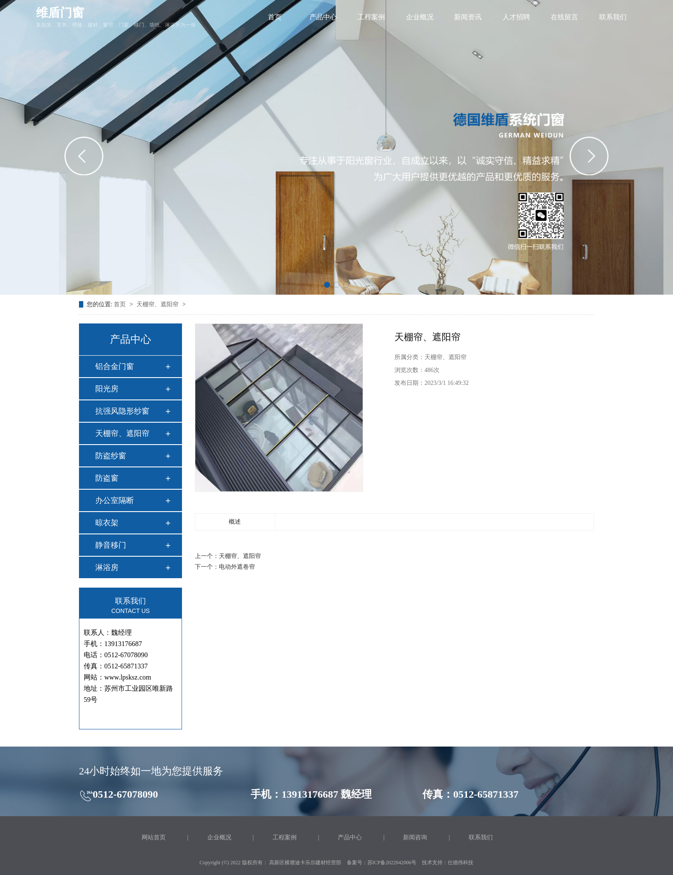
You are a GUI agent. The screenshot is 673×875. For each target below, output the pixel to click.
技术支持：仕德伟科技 (447, 863)
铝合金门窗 (114, 366)
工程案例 (371, 17)
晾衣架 (106, 522)
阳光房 (106, 388)
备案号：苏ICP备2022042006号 (382, 863)
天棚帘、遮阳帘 (158, 304)
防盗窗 (106, 478)
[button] (327, 285)
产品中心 (323, 17)
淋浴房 (106, 567)
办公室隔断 (114, 500)
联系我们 (613, 17)
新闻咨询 (415, 837)
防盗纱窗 (110, 455)
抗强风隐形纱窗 (122, 411)
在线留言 (564, 17)
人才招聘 (516, 17)
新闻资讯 (468, 17)
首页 (275, 17)
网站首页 (154, 837)
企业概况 (420, 17)
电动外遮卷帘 (237, 567)
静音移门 (110, 545)
